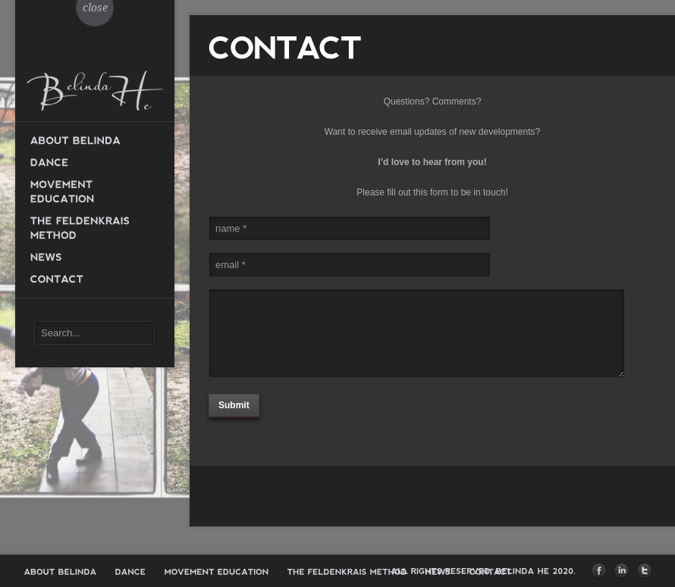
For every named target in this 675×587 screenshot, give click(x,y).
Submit (234, 405)
